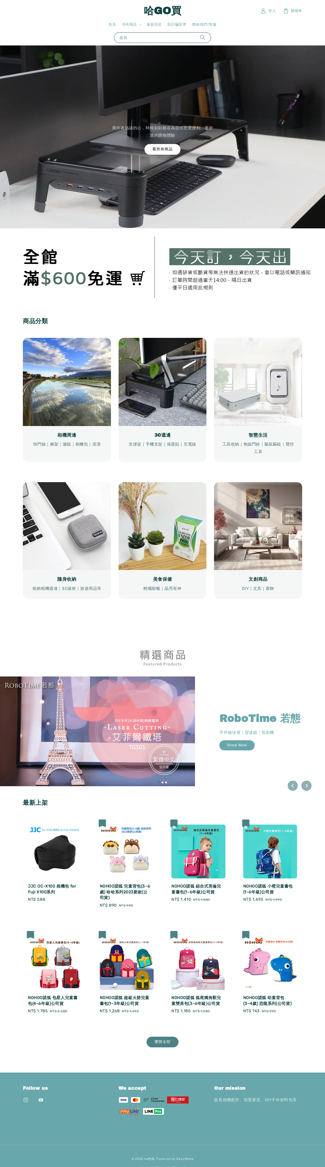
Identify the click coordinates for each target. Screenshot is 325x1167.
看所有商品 (162, 149)
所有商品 (129, 24)
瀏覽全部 (162, 1041)
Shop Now (237, 745)
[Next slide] (306, 786)
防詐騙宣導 (177, 24)
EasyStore (184, 1159)
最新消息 (154, 24)
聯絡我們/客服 (204, 24)
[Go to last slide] (293, 786)
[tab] (159, 782)
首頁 (112, 24)
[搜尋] (202, 37)
